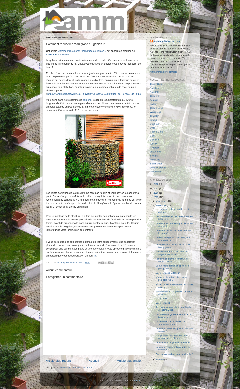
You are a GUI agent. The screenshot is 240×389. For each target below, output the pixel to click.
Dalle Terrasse (163, 303)
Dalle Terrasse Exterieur (168, 273)
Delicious (154, 124)
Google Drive (156, 131)
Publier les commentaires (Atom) (76, 367)
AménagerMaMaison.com (166, 41)
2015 (156, 197)
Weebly (154, 143)
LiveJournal (156, 151)
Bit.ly (152, 135)
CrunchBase (156, 84)
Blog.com (154, 139)
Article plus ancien (129, 360)
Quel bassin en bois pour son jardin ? (174, 354)
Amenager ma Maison (58, 54)
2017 (156, 188)
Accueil (94, 360)
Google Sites (156, 108)
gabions (87, 100)
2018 (156, 184)
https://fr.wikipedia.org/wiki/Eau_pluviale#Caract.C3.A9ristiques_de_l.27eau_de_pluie (94, 94)
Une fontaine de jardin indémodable (173, 342)
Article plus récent (58, 360)
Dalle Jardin (162, 298)
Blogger (137, 380)
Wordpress (155, 112)
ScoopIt (154, 155)
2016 (156, 193)
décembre (161, 201)
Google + (154, 96)
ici (95, 255)
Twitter (153, 104)
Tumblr (153, 120)
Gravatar (154, 116)
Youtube (154, 100)
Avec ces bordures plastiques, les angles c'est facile (172, 253)
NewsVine (155, 159)
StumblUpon (156, 163)
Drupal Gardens (158, 167)
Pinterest (154, 147)
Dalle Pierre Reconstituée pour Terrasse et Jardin (171, 322)
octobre (160, 359)
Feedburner (156, 171)
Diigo (152, 128)
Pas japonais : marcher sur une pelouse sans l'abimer (171, 336)
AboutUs (154, 88)
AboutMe (154, 92)
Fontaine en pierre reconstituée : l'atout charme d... (172, 260)
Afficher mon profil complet (163, 72)
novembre (161, 205)
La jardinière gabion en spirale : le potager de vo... (173, 267)
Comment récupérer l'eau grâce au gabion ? (82, 51)
